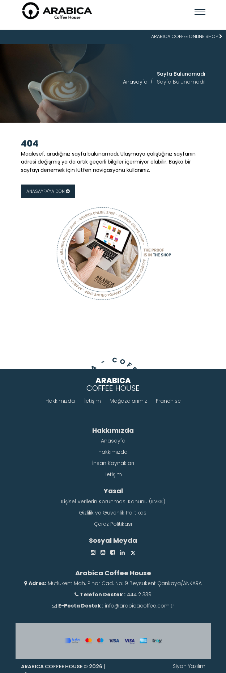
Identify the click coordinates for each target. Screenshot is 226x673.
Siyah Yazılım (189, 666)
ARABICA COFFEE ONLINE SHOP (186, 36)
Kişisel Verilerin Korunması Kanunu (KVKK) (113, 501)
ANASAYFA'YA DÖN (47, 191)
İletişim (92, 401)
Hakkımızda (60, 401)
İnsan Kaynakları (113, 463)
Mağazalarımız (128, 401)
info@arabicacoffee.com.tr (138, 605)
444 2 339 (138, 594)
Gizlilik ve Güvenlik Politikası (113, 512)
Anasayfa (135, 81)
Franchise (168, 401)
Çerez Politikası (113, 524)
